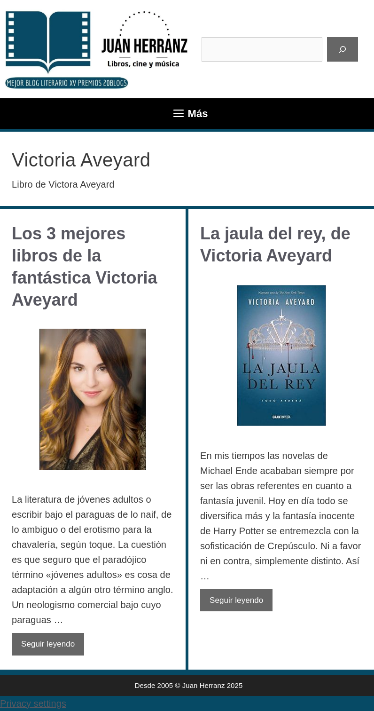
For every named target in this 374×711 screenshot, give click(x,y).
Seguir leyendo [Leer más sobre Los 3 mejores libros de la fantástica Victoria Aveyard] (48, 644)
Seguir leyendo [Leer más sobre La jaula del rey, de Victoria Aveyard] (236, 600)
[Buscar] (342, 49)
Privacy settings (33, 703)
